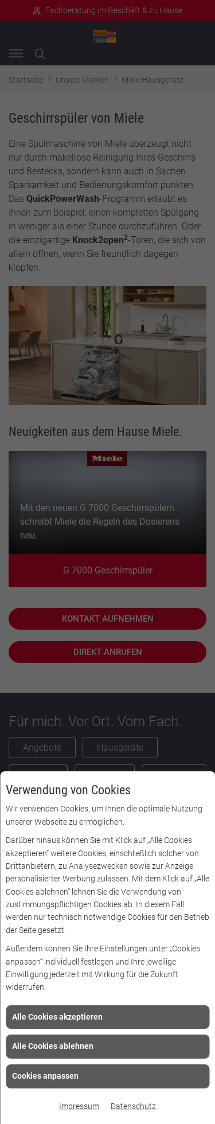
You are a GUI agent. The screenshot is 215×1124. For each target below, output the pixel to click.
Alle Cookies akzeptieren (57, 1016)
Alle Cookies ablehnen (52, 1046)
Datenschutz (133, 1106)
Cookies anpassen (45, 1075)
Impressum (79, 1106)
